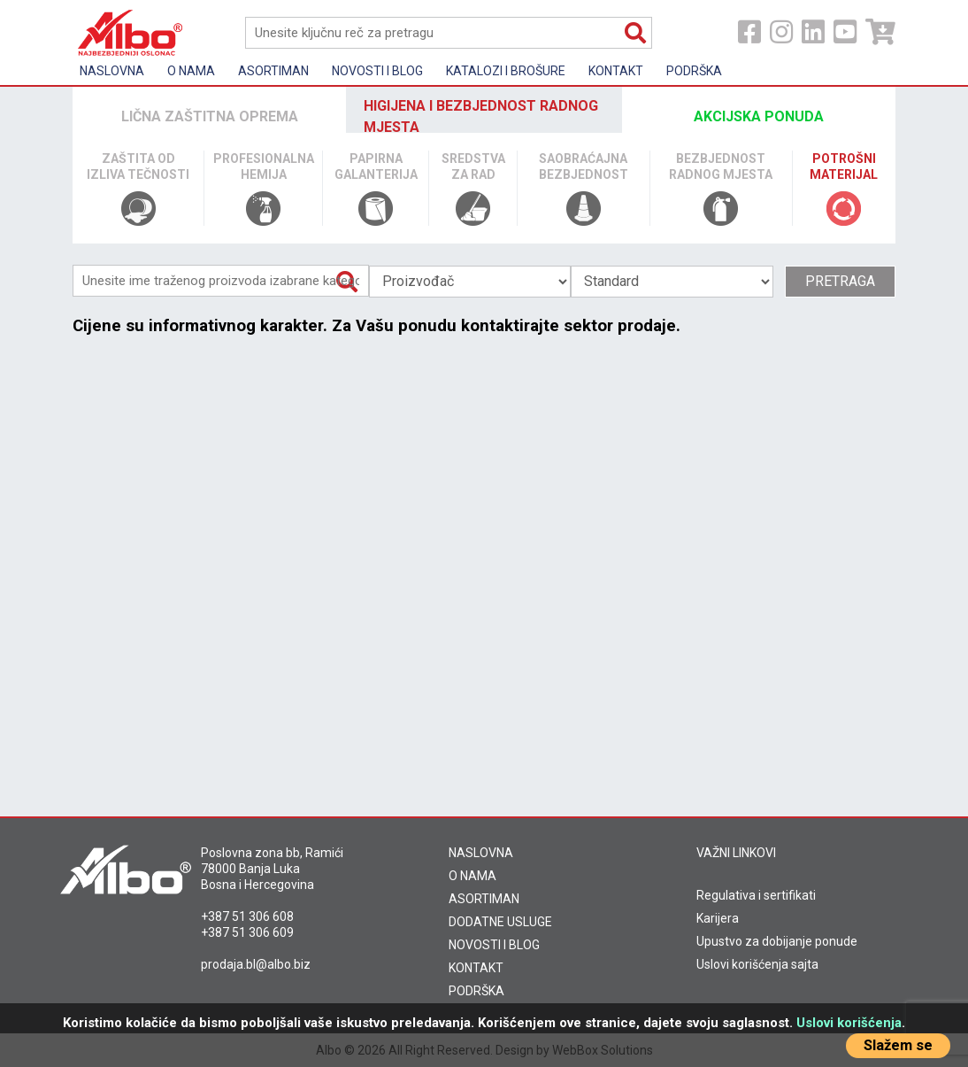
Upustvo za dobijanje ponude (776, 941)
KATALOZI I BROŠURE (505, 71)
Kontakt (615, 71)
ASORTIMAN (484, 899)
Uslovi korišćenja (849, 1023)
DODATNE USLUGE (500, 922)
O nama (191, 71)
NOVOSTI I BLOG (494, 945)
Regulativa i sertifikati (756, 895)
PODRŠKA (476, 991)
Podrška (694, 71)
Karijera (717, 918)
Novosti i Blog (377, 71)
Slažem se (898, 1045)
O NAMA (472, 876)
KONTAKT (476, 968)
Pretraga (840, 281)
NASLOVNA (481, 853)
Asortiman (273, 71)
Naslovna (112, 71)
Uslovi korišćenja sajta (757, 964)
